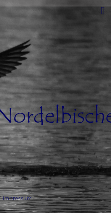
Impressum (17, 198)
